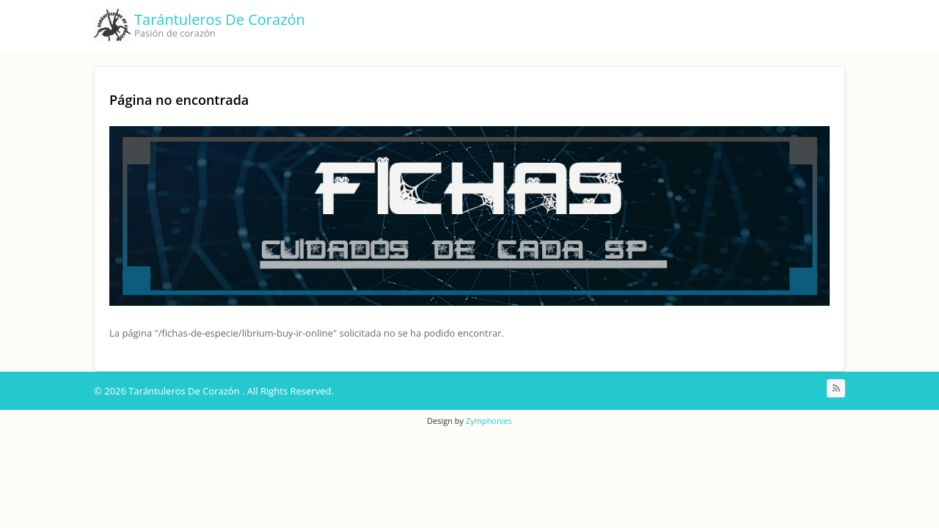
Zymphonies (489, 420)
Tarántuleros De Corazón (219, 19)
